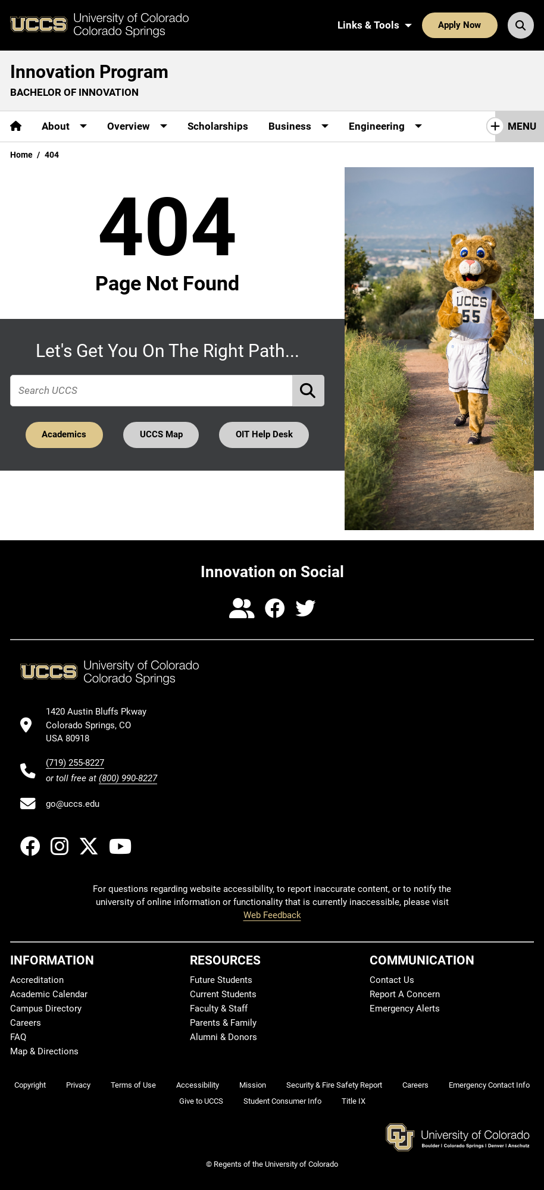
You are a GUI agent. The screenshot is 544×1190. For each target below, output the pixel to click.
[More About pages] (64, 126)
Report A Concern (405, 994)
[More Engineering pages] (385, 126)
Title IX (353, 1101)
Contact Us (392, 980)
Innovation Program (89, 71)
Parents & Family (223, 1022)
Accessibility (197, 1085)
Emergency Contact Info (489, 1085)
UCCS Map (161, 434)
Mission (252, 1085)
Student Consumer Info (282, 1101)
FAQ (18, 1037)
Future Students (221, 980)
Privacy (78, 1085)
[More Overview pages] (137, 126)
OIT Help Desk (264, 434)
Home (21, 154)
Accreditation (37, 980)
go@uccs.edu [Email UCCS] (72, 803)
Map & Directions (44, 1051)
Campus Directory (46, 1008)
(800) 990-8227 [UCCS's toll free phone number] (128, 778)
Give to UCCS (201, 1101)
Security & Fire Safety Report (334, 1085)
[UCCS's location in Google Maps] (101, 725)
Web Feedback (272, 915)
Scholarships (217, 126)
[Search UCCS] (521, 25)
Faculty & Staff (219, 1008)
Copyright (30, 1085)
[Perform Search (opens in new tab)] (309, 390)
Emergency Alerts (405, 1008)
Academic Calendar (48, 994)
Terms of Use (133, 1085)
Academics (64, 434)
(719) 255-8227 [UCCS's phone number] (75, 762)
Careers (25, 1022)
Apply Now (459, 25)
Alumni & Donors (223, 1037)
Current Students (223, 994)
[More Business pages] (298, 126)
